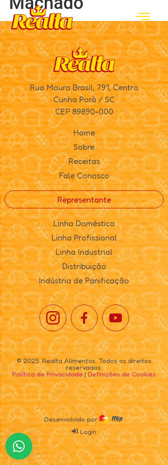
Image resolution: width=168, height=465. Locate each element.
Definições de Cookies (122, 374)
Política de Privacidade (47, 374)
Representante (84, 199)
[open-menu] (143, 17)
